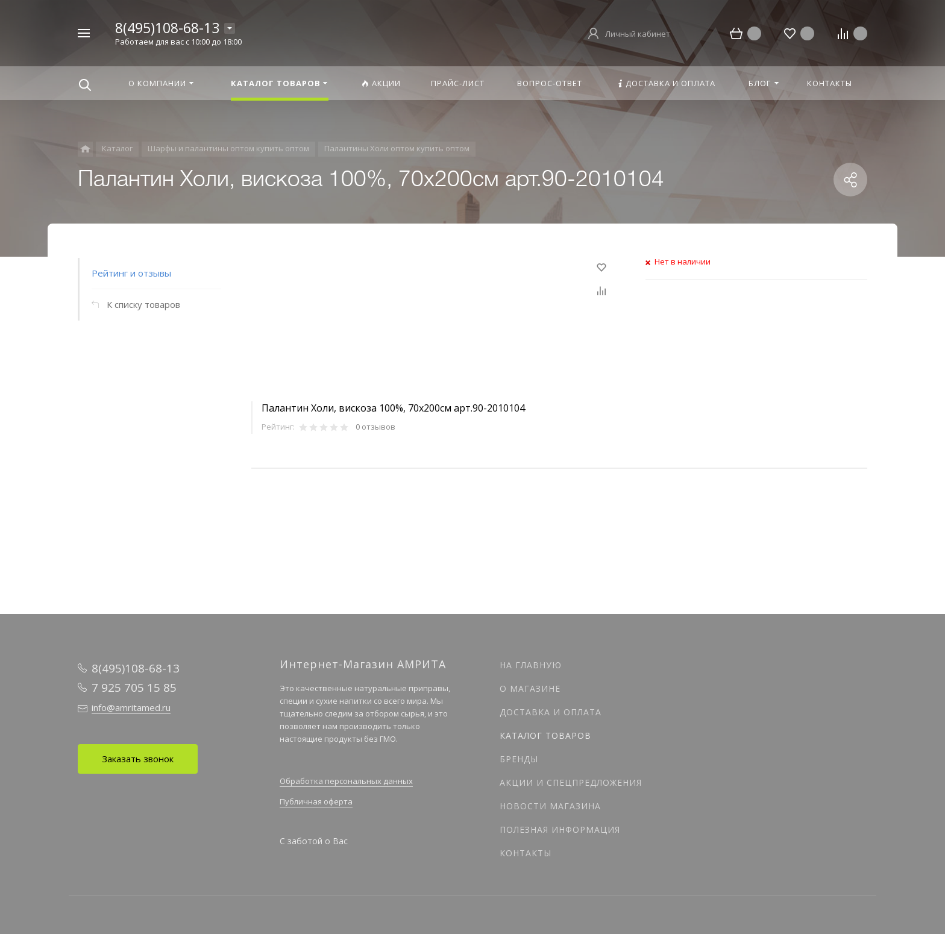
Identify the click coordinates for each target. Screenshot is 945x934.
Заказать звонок (138, 759)
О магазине (530, 688)
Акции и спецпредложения (571, 782)
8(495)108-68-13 (167, 27)
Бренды (519, 759)
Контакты (525, 853)
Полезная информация (560, 829)
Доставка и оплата (550, 712)
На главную (531, 665)
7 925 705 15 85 (134, 687)
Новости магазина (550, 806)
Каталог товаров (545, 735)
